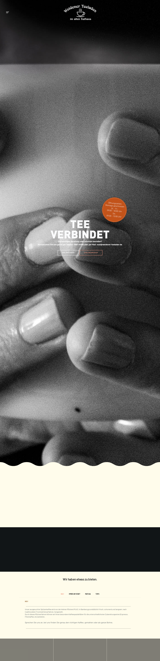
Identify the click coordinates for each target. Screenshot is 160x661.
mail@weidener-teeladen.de (109, 244)
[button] (68, 252)
